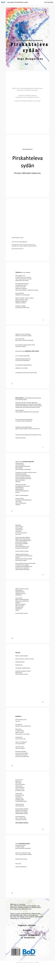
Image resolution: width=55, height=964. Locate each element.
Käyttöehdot (30, 962)
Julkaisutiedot (19, 962)
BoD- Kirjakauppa (49, 2)
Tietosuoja (25, 962)
